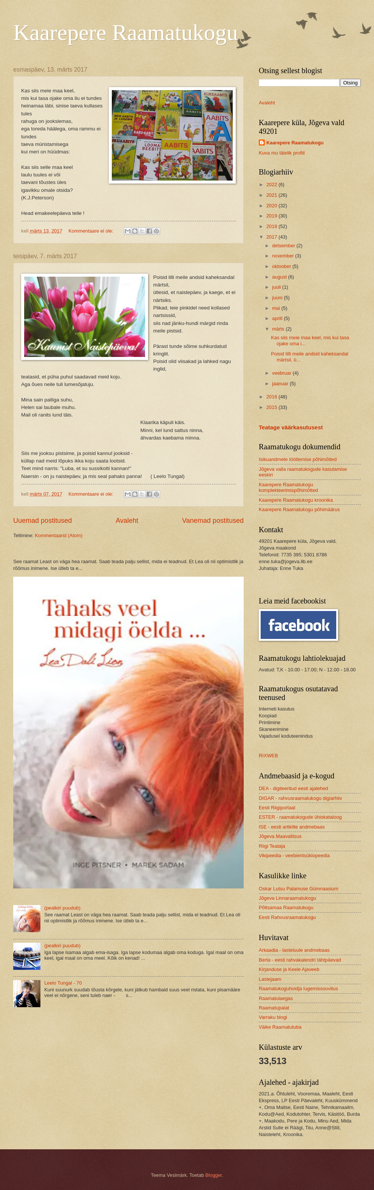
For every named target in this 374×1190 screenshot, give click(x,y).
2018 (272, 226)
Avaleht (127, 520)
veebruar (282, 373)
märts (279, 329)
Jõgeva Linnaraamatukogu (287, 898)
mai (276, 308)
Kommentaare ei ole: (91, 231)
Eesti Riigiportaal (277, 807)
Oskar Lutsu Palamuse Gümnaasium (298, 888)
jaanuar (281, 383)
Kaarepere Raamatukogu (125, 32)
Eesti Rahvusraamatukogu (287, 917)
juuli (277, 287)
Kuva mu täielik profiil (282, 153)
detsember (284, 245)
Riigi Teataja (272, 846)
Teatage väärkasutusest (291, 427)
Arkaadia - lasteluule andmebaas (294, 950)
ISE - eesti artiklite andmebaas (292, 827)
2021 (272, 195)
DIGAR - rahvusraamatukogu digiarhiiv (300, 798)
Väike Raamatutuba (280, 1027)
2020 (272, 205)
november (283, 256)
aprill (278, 318)
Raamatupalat (274, 1008)
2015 (272, 407)
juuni (278, 297)
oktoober (282, 266)
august (280, 277)
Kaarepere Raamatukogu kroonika (296, 500)
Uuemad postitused (42, 520)
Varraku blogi (273, 1017)
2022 (272, 184)
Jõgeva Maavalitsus (280, 836)
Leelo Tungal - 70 (63, 983)
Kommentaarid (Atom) (58, 535)
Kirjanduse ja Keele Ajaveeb (289, 969)
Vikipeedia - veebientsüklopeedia (294, 855)
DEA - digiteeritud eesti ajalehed (293, 788)
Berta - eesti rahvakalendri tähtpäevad (300, 960)
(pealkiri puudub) (62, 908)
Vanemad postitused (213, 520)
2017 (272, 237)
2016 (272, 397)
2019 (272, 216)
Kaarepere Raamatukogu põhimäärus (299, 509)
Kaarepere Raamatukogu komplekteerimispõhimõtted (288, 487)
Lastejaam (270, 979)
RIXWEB (268, 755)
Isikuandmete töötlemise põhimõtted (298, 459)
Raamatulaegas (276, 998)
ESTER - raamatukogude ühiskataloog (300, 817)
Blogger (214, 1175)
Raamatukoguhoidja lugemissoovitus (298, 988)
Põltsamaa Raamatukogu (286, 907)
